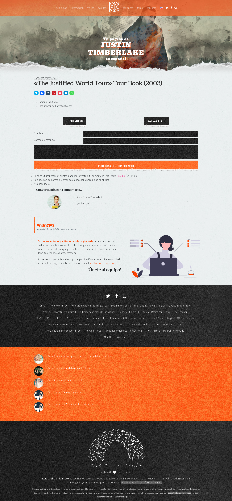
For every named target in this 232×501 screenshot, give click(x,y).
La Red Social (156, 318)
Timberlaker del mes (115, 330)
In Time (96, 318)
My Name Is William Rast (62, 324)
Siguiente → (157, 120)
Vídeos (90, 7)
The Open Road (93, 330)
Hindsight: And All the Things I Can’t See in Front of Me (101, 305)
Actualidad (61, 7)
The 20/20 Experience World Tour (64, 330)
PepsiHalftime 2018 (129, 312)
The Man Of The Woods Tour (114, 337)
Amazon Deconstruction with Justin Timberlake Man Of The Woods (79, 312)
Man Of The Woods (173, 330)
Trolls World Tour (59, 305)
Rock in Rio (117, 324)
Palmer (42, 305)
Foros (140, 7)
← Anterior (74, 120)
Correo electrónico (44, 140)
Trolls (157, 330)
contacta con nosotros (102, 263)
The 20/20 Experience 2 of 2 (166, 324)
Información (77, 7)
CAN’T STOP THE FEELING (50, 318)
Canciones (128, 7)
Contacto (151, 7)
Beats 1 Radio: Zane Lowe (156, 312)
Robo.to (103, 324)
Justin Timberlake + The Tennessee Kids (124, 318)
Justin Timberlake (114, 7)
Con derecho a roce (78, 318)
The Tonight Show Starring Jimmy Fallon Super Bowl (162, 305)
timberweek (136, 330)
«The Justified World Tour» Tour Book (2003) (98, 83)
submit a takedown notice (179, 493)
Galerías (102, 7)
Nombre (38, 133)
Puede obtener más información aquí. (141, 482)
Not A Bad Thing (87, 324)
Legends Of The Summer (180, 318)
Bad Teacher (180, 312)
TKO (148, 330)
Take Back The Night (137, 324)
